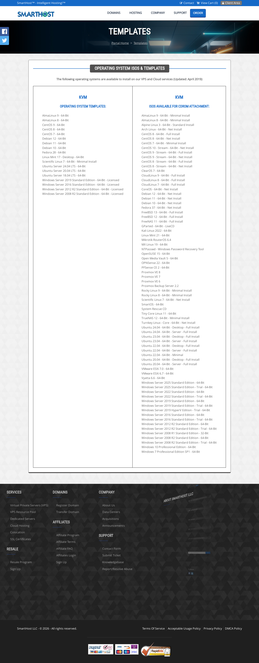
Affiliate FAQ (44, 549)
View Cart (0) (209, 3)
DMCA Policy (233, 628)
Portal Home (120, 43)
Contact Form (91, 549)
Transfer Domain (47, 512)
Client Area (232, 3)
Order (198, 13)
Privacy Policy (213, 628)
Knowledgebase (92, 562)
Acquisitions (90, 519)
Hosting (135, 13)
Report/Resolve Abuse (97, 569)
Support (180, 13)
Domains (113, 13)
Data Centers (91, 512)
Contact (188, 3)
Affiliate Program (47, 535)
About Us (88, 505)
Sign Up (41, 562)
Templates (140, 43)
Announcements (93, 526)
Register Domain (47, 505)
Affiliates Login (46, 555)
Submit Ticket (91, 555)
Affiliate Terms (45, 542)
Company (158, 13)
